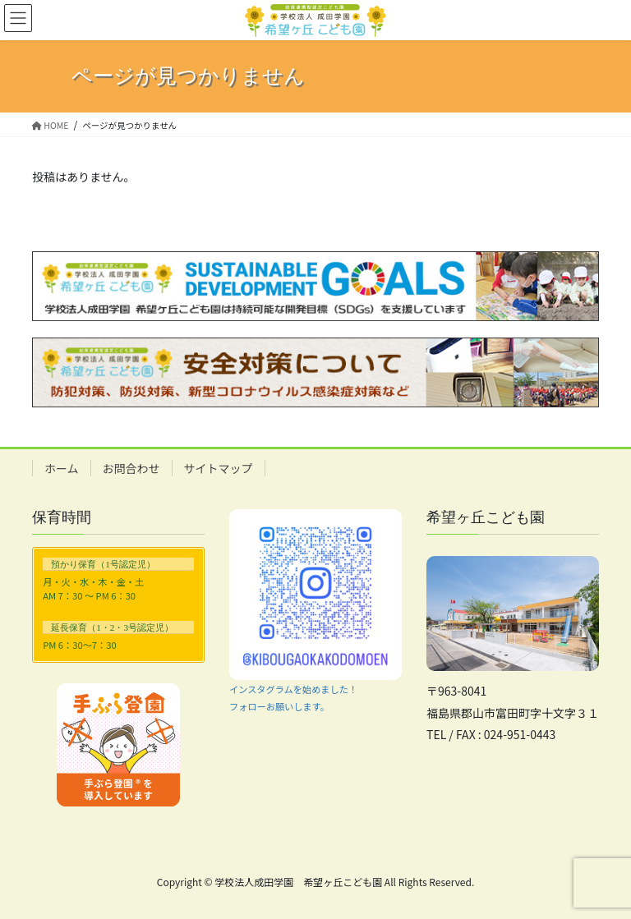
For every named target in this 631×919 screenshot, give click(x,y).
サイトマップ (218, 468)
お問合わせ (131, 468)
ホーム (61, 468)
